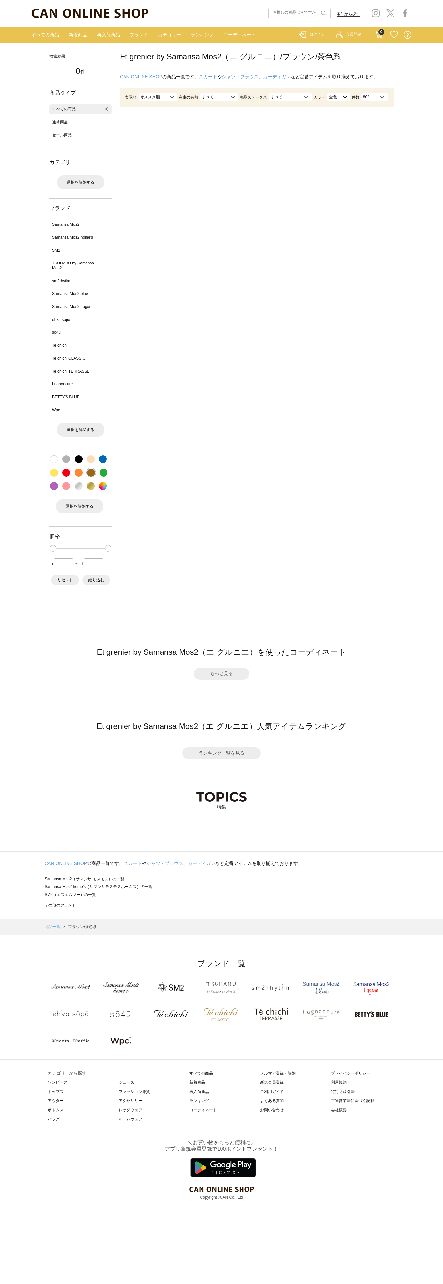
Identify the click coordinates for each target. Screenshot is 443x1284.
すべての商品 (45, 34)
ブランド (139, 34)
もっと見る (221, 673)
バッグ (54, 1119)
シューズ (126, 1082)
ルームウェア (130, 1119)
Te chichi (59, 345)
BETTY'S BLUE (66, 397)
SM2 (56, 250)
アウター (56, 1101)
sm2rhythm (61, 281)
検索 (323, 13)
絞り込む (96, 580)
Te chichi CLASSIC (68, 358)
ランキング (202, 34)
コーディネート (239, 34)
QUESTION (407, 35)
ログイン (317, 34)
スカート (208, 76)
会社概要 (339, 1110)
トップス (56, 1091)
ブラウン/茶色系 (82, 926)
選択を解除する (80, 182)
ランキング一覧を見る (221, 753)
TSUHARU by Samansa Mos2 (73, 265)
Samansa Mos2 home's (72, 237)
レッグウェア (130, 1110)
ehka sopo (61, 319)
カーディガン (277, 76)
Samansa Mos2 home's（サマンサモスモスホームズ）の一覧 (98, 887)
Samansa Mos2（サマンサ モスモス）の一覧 (84, 879)
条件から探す (348, 14)
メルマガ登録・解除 (278, 1073)
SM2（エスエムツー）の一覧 (70, 894)
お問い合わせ (272, 1110)
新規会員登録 (272, 1082)
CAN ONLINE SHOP (141, 76)
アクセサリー (130, 1101)
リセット (65, 580)
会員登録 (353, 34)
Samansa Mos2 (65, 224)
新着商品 (78, 34)
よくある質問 (272, 1101)
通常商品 (60, 122)
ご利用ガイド (272, 1091)
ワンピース (57, 1082)
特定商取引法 (343, 1091)
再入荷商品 (108, 34)
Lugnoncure (62, 384)
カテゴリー (169, 34)
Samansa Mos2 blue (70, 293)
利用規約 (339, 1082)
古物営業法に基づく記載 (352, 1101)
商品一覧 (52, 926)
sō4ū (56, 332)
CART (379, 33)
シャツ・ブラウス (240, 76)
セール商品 (62, 135)
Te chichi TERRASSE (71, 371)
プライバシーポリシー (350, 1073)
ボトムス (56, 1110)
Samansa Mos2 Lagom (72, 306)
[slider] (53, 548)
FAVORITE (394, 35)
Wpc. (56, 410)
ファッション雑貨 (134, 1091)
